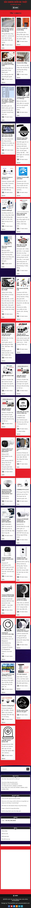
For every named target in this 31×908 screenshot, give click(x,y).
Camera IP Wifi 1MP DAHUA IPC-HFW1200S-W (22, 520)
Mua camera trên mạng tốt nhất (22, 214)
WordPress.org (6, 839)
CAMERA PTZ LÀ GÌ (23, 489)
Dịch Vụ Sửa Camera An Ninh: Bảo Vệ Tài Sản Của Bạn (8, 30)
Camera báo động (22, 63)
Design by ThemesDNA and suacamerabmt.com (15, 903)
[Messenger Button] (14, 906)
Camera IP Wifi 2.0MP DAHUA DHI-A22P (8, 559)
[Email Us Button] (22, 906)
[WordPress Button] (19, 906)
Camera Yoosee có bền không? (7, 178)
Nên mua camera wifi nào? (7, 247)
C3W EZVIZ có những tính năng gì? (23, 630)
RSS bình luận (5, 836)
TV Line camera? (22, 674)
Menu (16, 7)
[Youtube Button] (11, 906)
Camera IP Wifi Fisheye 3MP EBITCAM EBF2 (6, 520)
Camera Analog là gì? (8, 705)
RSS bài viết (5, 833)
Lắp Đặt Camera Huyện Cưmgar (6, 409)
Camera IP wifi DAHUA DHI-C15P (22, 558)
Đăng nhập (4, 831)
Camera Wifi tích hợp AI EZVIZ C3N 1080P (8, 595)
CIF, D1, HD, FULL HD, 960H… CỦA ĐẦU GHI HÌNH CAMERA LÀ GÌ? (8, 101)
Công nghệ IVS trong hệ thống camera (8, 675)
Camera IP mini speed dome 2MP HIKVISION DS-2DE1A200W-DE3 (7, 491)
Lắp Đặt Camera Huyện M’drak (6, 334)
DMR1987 (18, 44)
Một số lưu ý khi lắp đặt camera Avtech (7, 135)
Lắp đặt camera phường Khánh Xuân (23, 334)
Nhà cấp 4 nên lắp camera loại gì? (22, 245)
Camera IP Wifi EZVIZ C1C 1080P (22, 599)
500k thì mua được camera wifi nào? (22, 138)
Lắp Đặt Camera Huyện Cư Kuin (21, 376)
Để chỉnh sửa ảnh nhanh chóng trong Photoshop (14, 805)
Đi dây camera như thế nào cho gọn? (22, 711)
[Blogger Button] (17, 906)
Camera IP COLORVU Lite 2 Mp (8, 633)
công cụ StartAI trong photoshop (10, 808)
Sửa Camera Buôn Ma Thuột (15, 1)
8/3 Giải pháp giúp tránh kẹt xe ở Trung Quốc (8, 64)
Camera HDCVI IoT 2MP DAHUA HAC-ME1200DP (7, 450)
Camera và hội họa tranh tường (22, 29)
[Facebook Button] (9, 906)
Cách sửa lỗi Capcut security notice (11, 798)
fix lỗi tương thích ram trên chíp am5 (11, 811)
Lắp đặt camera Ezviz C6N (6, 741)
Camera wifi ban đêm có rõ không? (23, 98)
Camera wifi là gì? (7, 210)
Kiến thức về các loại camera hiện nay (23, 412)
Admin (3, 48)
